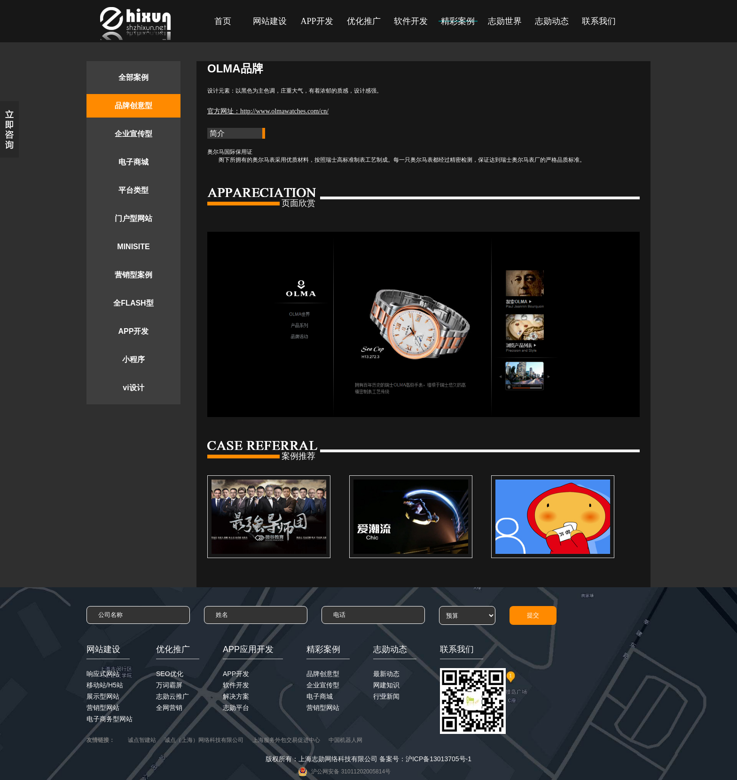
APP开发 (316, 21)
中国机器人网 (345, 740)
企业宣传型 (133, 134)
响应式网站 (102, 674)
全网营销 (169, 707)
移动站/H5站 (104, 685)
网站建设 (270, 21)
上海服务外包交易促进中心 (286, 740)
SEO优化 (169, 674)
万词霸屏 (169, 685)
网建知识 (386, 685)
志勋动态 (552, 21)
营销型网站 (102, 707)
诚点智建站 (142, 740)
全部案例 (133, 77)
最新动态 (386, 674)
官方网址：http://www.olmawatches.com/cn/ (268, 111)
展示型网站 (102, 696)
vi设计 (133, 388)
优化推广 (364, 21)
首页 (222, 21)
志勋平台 (236, 707)
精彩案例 (458, 21)
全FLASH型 (133, 303)
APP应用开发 (248, 649)
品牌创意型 (133, 106)
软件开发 (411, 21)
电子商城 (133, 162)
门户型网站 (133, 218)
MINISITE (133, 247)
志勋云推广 (172, 696)
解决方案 (236, 696)
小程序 (133, 359)
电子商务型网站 (109, 719)
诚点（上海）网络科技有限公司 (204, 740)
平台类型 (133, 190)
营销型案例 (133, 275)
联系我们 (599, 21)
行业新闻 (386, 696)
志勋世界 (505, 21)
